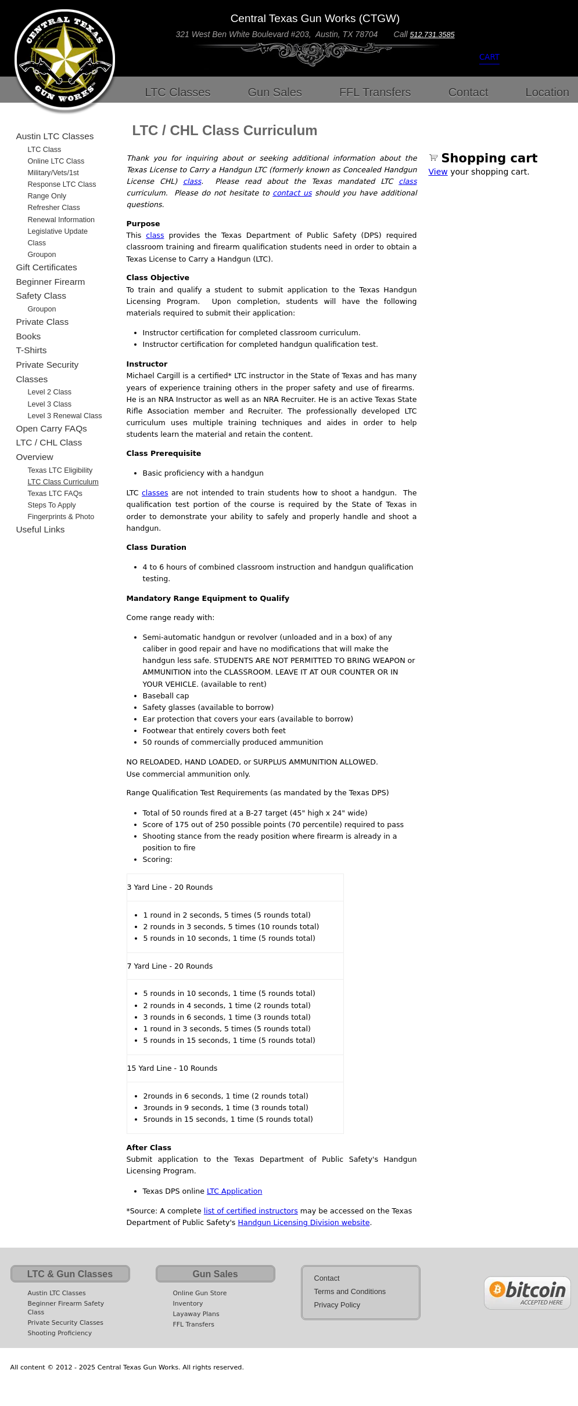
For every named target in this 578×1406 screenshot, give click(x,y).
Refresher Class (54, 208)
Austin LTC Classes (55, 136)
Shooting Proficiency (60, 1333)
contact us (291, 193)
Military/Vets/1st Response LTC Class (62, 179)
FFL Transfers (375, 92)
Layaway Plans (196, 1314)
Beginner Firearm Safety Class (50, 289)
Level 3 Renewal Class (65, 416)
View (438, 171)
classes (155, 492)
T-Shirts (31, 350)
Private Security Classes (47, 372)
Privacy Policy (337, 1304)
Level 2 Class (50, 392)
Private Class (42, 322)
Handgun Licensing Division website (303, 1222)
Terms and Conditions (350, 1291)
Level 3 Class (50, 404)
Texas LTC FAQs (55, 494)
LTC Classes (178, 92)
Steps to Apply (52, 505)
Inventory (188, 1303)
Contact (468, 92)
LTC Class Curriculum (63, 482)
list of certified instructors (251, 1210)
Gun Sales (275, 92)
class (192, 181)
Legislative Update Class (58, 237)
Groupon (42, 255)
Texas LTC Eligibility (60, 470)
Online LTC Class (56, 161)
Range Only (47, 196)
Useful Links (40, 529)
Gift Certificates (46, 267)
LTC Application (234, 1191)
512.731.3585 (432, 35)
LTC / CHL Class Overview (49, 449)
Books (28, 336)
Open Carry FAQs (51, 428)
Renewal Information (61, 220)
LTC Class (45, 150)
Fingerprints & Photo (61, 517)
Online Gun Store (200, 1293)
